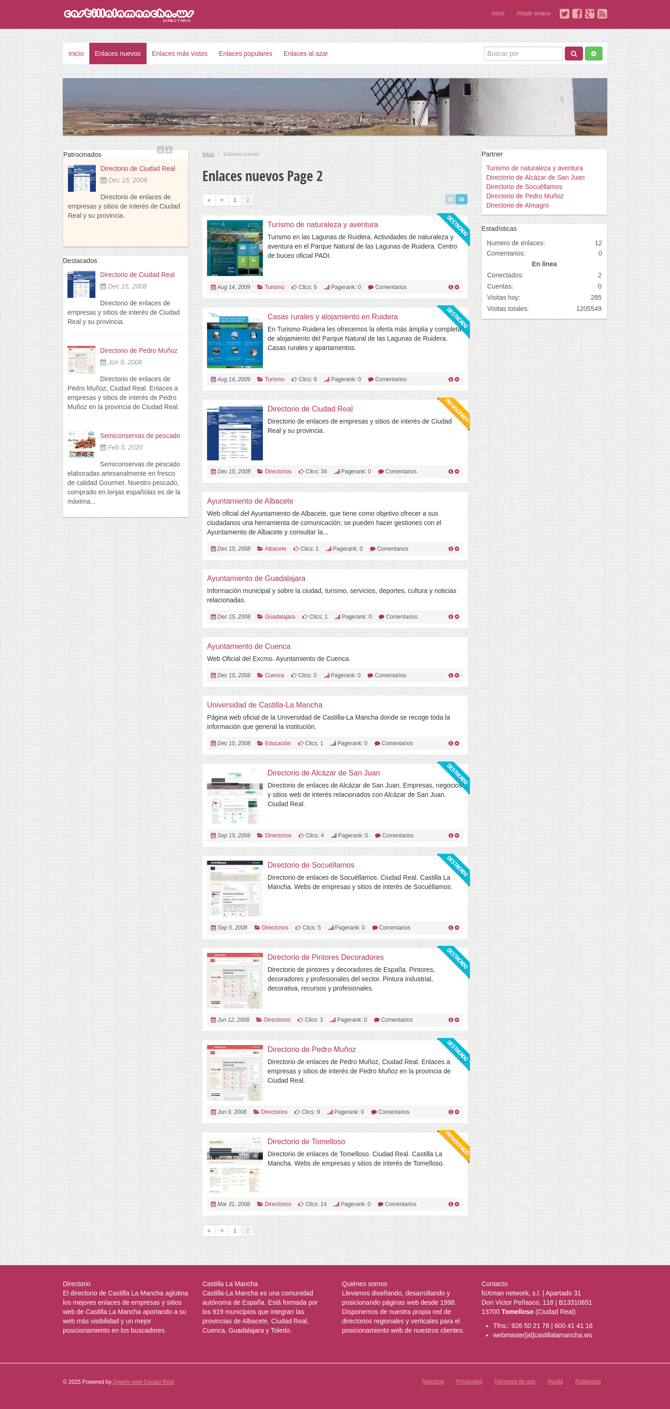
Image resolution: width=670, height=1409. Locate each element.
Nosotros (433, 1381)
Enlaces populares (245, 53)
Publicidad (588, 1381)
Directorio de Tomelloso (306, 1142)
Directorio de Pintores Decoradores (326, 957)
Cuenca (274, 675)
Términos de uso (515, 1381)
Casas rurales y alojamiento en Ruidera (333, 317)
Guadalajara (280, 616)
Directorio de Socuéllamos (311, 865)
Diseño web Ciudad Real (143, 1382)
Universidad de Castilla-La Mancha (264, 705)
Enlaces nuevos (118, 53)
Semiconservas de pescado (140, 435)
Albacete (275, 549)
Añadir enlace (533, 13)
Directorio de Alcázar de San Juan (324, 773)
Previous (160, 150)
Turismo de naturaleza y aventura (323, 225)
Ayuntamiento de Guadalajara (256, 578)
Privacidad (469, 1381)
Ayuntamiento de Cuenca (248, 646)
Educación (278, 743)
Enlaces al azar (306, 53)
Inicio (498, 13)
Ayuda (555, 1381)
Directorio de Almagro (517, 205)
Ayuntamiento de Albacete (250, 501)
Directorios (278, 471)
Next (169, 150)
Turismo (275, 287)
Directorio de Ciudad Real (137, 168)
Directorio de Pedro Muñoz (139, 350)
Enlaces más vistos (180, 53)
